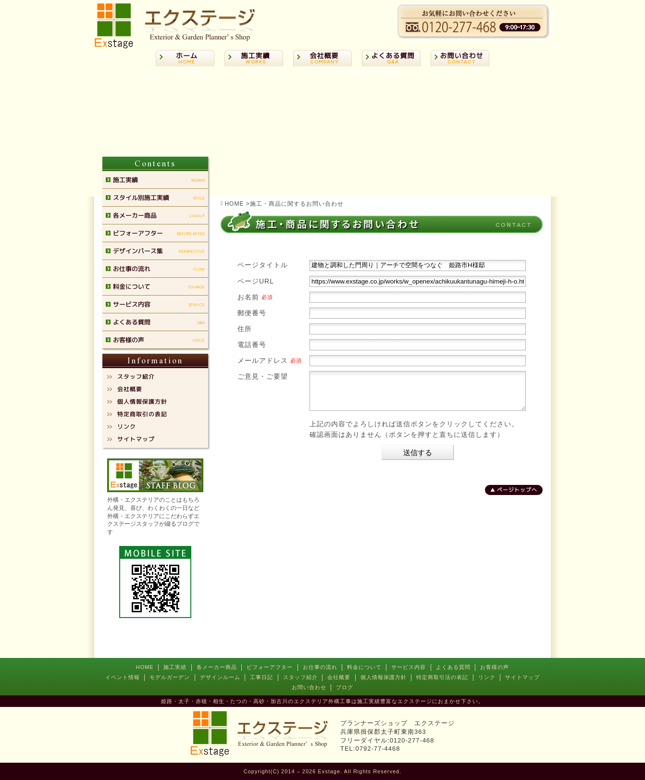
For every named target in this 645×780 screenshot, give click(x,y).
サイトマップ (522, 677)
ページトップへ (517, 497)
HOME (145, 667)
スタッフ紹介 (300, 677)
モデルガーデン (169, 677)
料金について (364, 667)
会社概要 (338, 677)
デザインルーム (220, 677)
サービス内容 (408, 667)
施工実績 (174, 667)
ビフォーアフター (270, 667)
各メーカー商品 (217, 667)
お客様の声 (494, 667)
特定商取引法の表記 (442, 677)
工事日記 (261, 677)
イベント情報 (122, 677)
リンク (487, 677)
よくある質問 (453, 667)
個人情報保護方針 (383, 677)
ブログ (344, 687)
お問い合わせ (309, 687)
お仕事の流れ (320, 667)
